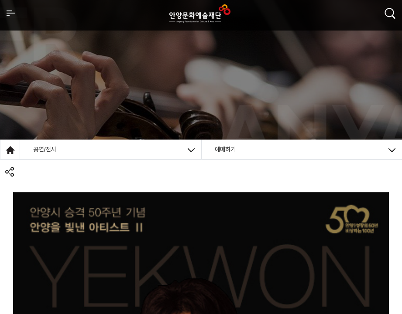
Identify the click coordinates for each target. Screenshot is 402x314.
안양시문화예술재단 (199, 13)
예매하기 (305, 149)
